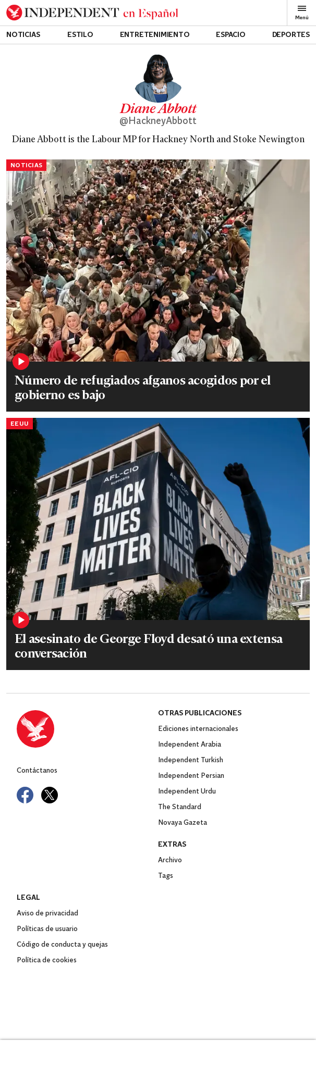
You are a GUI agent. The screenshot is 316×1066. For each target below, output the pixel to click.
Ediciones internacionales (198, 729)
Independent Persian (191, 776)
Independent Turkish (190, 760)
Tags (165, 876)
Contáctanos (37, 771)
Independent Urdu (187, 792)
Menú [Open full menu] (302, 12)
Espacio (231, 35)
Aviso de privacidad (47, 914)
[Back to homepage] (92, 13)
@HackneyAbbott (158, 122)
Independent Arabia (189, 745)
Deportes (291, 35)
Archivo (170, 860)
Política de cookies (47, 960)
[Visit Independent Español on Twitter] (49, 795)
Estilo (80, 35)
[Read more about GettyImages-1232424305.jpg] (158, 519)
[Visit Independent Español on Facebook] (25, 795)
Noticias (23, 35)
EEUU (19, 424)
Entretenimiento (155, 35)
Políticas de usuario (47, 929)
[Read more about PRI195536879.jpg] (158, 260)
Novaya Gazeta (182, 823)
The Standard (179, 807)
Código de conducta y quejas (62, 945)
